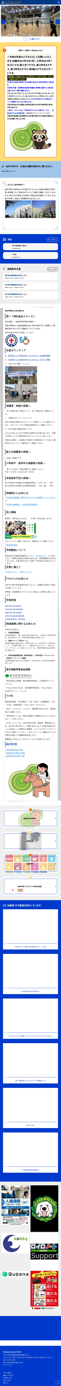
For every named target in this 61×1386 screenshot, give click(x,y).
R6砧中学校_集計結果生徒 (13, 606)
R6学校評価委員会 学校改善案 (15, 619)
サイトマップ (8, 1365)
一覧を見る (53, 240)
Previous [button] (3, 21)
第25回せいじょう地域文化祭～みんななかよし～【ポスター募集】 (29, 360)
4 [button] (36, 39)
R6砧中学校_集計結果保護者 (14, 609)
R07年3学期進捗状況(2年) (14, 285)
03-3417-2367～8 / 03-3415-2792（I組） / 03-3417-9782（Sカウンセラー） (29, 1357)
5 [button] (38, 39)
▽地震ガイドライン (25, 572)
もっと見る (53, 269)
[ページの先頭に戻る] (58, 1383)
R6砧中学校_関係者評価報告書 (14, 616)
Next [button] (57, 21)
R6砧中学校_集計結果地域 (13, 613)
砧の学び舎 (11, 744)
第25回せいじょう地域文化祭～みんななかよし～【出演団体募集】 (29, 355)
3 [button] (35, 39)
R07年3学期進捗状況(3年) (14, 275)
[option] (30, 21)
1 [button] (31, 39)
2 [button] (33, 39)
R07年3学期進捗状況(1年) (14, 294)
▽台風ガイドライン (11, 572)
